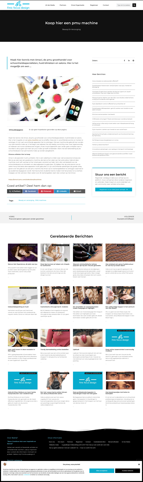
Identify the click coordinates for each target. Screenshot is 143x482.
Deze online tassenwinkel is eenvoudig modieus (120, 350)
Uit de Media (50, 5)
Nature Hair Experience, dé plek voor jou (22, 264)
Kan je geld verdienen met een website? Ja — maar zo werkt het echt (72, 448)
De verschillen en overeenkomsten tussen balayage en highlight (85, 307)
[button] (139, 464)
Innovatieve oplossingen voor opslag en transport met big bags (112, 149)
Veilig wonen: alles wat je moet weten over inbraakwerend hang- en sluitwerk (113, 124)
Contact (106, 5)
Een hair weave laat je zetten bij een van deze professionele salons (54, 392)
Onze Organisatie (78, 5)
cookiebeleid (26, 474)
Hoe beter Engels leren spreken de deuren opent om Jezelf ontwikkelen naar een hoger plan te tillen (111, 92)
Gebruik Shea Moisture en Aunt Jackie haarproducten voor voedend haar (22, 392)
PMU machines (40, 200)
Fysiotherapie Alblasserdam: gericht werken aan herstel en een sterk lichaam (112, 109)
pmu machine (33, 140)
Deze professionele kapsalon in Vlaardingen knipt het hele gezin (85, 392)
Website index (54, 445)
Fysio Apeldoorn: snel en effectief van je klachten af (108, 104)
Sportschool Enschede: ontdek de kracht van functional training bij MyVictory (112, 134)
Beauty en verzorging (71, 29)
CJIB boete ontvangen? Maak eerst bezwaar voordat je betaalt (112, 119)
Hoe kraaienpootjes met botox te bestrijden (117, 392)
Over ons (52, 442)
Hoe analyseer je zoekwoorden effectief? (105, 81)
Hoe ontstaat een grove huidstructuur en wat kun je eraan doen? (119, 264)
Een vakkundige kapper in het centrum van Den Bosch (120, 307)
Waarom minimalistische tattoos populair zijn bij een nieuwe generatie (87, 264)
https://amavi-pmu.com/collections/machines (25, 179)
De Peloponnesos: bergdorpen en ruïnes (105, 140)
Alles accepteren (101, 471)
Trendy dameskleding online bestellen (55, 349)
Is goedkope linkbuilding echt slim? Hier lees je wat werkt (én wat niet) (85, 445)
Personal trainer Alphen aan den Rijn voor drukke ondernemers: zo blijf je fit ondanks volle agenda (113, 98)
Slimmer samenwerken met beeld (103, 114)
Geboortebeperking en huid (18, 307)
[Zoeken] (134, 5)
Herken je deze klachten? (100, 144)
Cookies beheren (127, 471)
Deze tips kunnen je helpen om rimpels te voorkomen (55, 264)
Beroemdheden (113, 442)
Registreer (94, 5)
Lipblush (76, 349)
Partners (63, 5)
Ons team (61, 442)
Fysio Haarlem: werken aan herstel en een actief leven (109, 129)
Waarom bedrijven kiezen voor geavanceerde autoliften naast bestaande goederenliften (112, 154)
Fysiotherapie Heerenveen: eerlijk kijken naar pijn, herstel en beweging (112, 86)
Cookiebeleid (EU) (99, 442)
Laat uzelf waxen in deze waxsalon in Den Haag (21, 350)
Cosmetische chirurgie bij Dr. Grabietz (54, 307)
